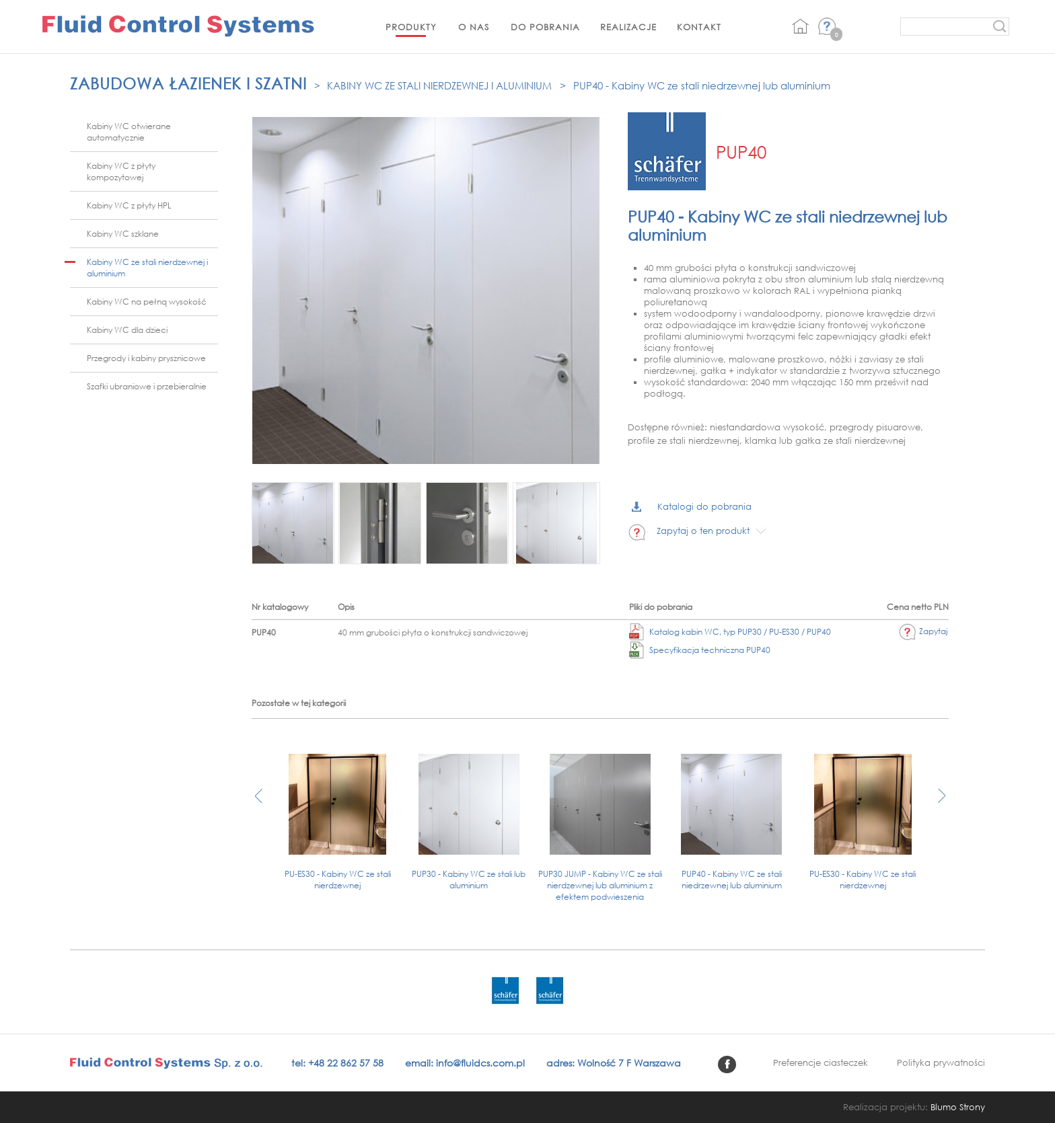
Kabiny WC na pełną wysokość (147, 301)
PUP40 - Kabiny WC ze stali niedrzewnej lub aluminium (701, 85)
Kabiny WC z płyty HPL (129, 205)
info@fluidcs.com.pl (480, 1062)
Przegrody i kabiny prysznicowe (146, 358)
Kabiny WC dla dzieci (127, 330)
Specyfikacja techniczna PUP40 (699, 650)
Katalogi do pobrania (692, 506)
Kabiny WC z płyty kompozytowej (121, 171)
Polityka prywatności (941, 1063)
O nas (473, 27)
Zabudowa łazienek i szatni (188, 83)
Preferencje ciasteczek (820, 1063)
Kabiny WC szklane (123, 233)
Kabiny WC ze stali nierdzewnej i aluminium (439, 85)
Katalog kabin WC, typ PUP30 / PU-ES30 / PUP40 (730, 632)
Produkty (411, 27)
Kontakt (699, 27)
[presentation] (258, 802)
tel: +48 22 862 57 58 (337, 1062)
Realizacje (628, 27)
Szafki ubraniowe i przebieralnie (147, 386)
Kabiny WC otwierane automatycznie (129, 131)
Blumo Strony (958, 1107)
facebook (727, 1064)
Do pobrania (545, 27)
